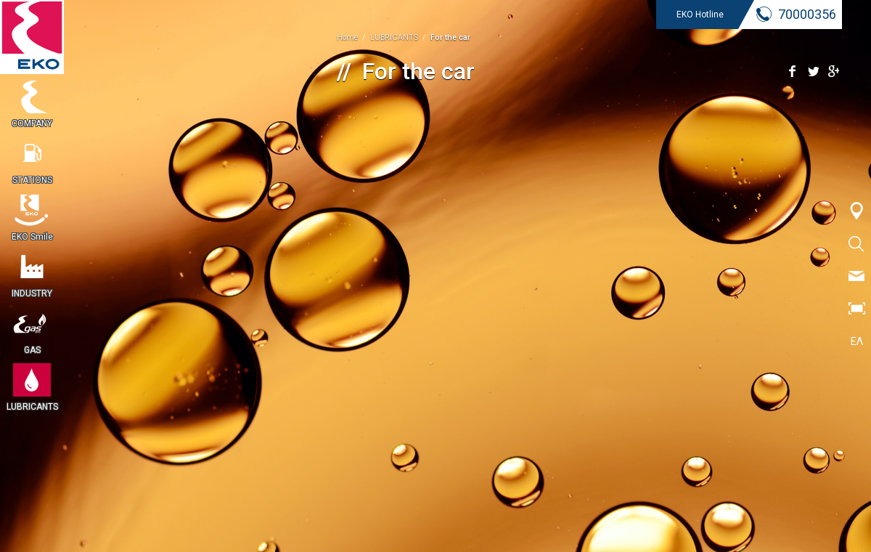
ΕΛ (857, 341)
